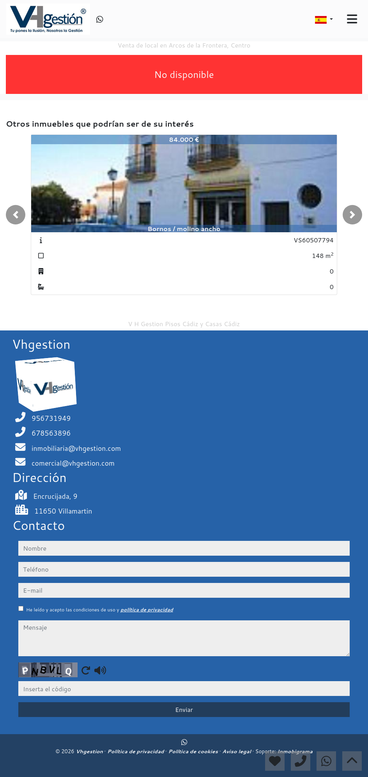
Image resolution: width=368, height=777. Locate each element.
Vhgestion (90, 751)
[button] (15, 214)
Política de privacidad (136, 751)
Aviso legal (237, 751)
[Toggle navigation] (352, 19)
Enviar (184, 709)
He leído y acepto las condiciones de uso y (99, 609)
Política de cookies (193, 751)
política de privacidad (146, 609)
